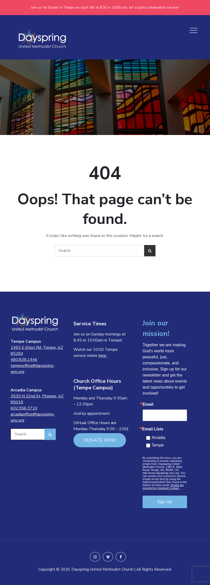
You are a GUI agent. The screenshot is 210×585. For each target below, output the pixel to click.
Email (148, 404)
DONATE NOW (100, 440)
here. (102, 355)
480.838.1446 (24, 359)
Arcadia (158, 437)
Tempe (158, 445)
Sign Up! (164, 502)
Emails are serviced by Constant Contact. (163, 487)
